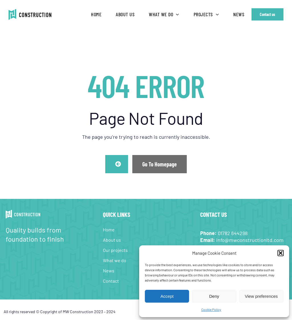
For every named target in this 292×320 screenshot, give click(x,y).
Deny (214, 296)
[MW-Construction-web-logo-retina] (30, 11)
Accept (167, 296)
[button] (280, 253)
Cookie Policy (211, 309)
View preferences (261, 296)
